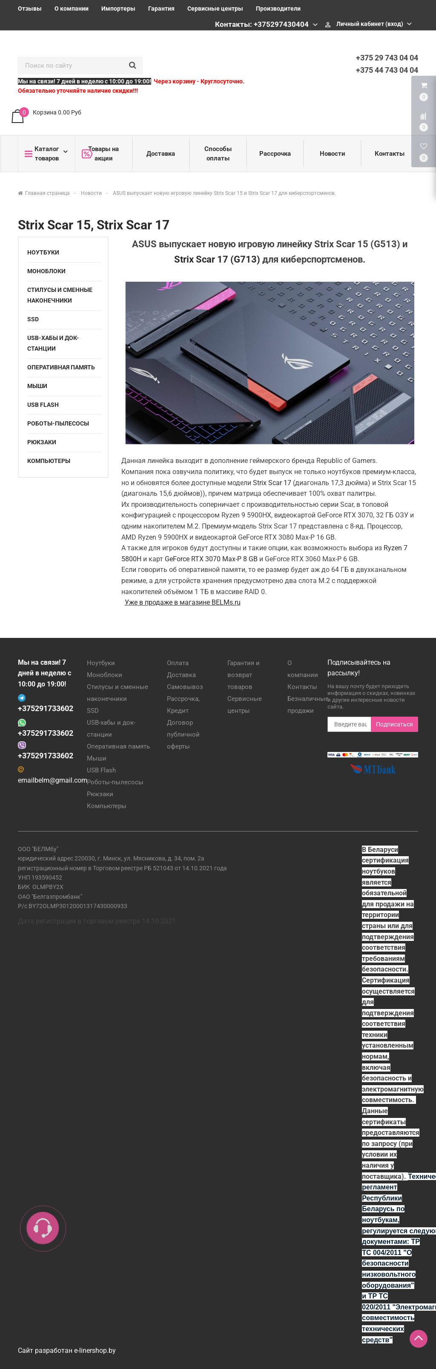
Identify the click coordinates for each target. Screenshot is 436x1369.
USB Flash (43, 404)
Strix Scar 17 (272, 483)
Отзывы (30, 8)
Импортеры (118, 8)
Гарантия (161, 8)
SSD (33, 319)
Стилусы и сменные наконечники (59, 295)
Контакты (389, 153)
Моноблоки (46, 271)
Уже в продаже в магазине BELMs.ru (183, 602)
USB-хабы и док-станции (53, 343)
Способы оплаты (218, 153)
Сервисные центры (215, 8)
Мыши (37, 386)
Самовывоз (185, 687)
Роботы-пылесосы (58, 423)
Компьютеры (48, 460)
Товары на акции (100, 153)
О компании (71, 8)
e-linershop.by (95, 1350)
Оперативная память (61, 367)
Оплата (178, 663)
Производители (278, 8)
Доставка (160, 153)
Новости (332, 153)
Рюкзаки (41, 442)
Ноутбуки (43, 252)
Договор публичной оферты (183, 734)
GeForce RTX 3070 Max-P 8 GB (211, 559)
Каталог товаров (42, 153)
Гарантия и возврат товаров (243, 675)
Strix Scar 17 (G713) (217, 259)
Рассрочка (275, 153)
